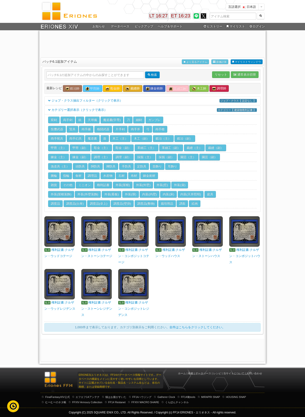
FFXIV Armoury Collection (87, 402)
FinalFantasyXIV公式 (57, 397)
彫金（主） (101, 147)
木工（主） (120, 138)
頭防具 (80, 166)
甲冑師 (93, 89)
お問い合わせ (254, 373)
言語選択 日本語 (242, 7)
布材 (134, 175)
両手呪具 (57, 138)
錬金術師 (154, 89)
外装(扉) (179, 185)
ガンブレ (154, 120)
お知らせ (98, 26)
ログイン (257, 26)
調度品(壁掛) (122, 203)
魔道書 (92, 138)
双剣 (54, 120)
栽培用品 (167, 203)
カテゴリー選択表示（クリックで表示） (152, 110)
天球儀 (92, 120)
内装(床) (168, 194)
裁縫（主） (194, 147)
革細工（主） (146, 147)
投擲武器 (57, 129)
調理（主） (101, 157)
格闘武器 (103, 129)
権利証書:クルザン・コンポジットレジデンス (133, 309)
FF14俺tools (188, 397)
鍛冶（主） (163, 138)
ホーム (182, 373)
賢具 (72, 129)
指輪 (66, 175)
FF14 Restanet (117, 402)
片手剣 (120, 129)
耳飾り (172, 166)
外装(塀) (130, 194)
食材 (78, 175)
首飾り (157, 166)
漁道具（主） (60, 166)
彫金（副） (123, 147)
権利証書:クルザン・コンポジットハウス (244, 256)
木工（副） (141, 138)
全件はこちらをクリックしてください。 (197, 327)
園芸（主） (188, 157)
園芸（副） (209, 157)
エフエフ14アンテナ (87, 397)
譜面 (182, 203)
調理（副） (123, 157)
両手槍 (160, 129)
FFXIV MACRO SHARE (145, 402)
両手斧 (135, 129)
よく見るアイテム (195, 61)
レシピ (217, 373)
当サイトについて (233, 373)
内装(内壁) (149, 194)
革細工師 (177, 89)
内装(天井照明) (190, 194)
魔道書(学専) (112, 120)
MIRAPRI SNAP (210, 397)
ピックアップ (144, 26)
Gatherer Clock (166, 397)
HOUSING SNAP (236, 397)
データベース (120, 26)
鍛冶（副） (185, 138)
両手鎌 (86, 129)
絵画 (195, 203)
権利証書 (103, 185)
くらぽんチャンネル (177, 402)
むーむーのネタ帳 (55, 402)
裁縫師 (133, 89)
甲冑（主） (58, 147)
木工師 (199, 89)
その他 (67, 185)
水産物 (107, 175)
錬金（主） (58, 157)
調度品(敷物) (146, 203)
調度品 (55, 203)
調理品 (92, 175)
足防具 (141, 166)
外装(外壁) (143, 185)
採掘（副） (166, 157)
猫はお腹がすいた (115, 397)
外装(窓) (162, 185)
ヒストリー (212, 26)
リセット (221, 74)
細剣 (139, 120)
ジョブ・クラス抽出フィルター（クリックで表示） (152, 100)
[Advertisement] (152, 43)
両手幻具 (75, 138)
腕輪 (54, 175)
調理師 (219, 89)
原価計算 (220, 61)
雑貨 (54, 185)
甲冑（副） (80, 147)
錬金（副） (80, 157)
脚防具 (111, 166)
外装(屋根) (123, 185)
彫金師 (113, 89)
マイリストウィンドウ (246, 61)
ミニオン (84, 185)
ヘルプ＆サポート (170, 26)
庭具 (210, 194)
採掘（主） (145, 157)
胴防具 (95, 166)
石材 (121, 175)
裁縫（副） (216, 147)
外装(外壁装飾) (87, 194)
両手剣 (67, 120)
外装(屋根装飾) (61, 194)
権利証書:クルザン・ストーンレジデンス (96, 309)
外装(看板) (111, 194)
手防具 (126, 166)
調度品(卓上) (98, 203)
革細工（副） (171, 147)
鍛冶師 (73, 89)
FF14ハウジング (142, 397)
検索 (190, 373)
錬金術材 (149, 175)
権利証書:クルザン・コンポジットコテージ (133, 256)
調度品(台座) (75, 203)
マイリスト (235, 26)
